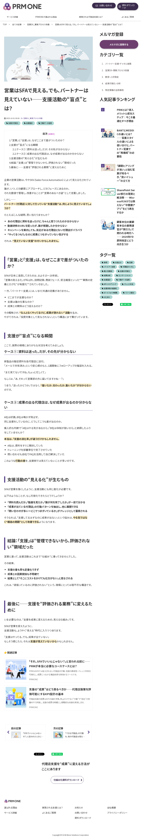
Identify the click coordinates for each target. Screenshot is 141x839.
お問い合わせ (105, 5)
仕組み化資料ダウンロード (66, 779)
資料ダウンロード (128, 6)
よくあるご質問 (128, 16)
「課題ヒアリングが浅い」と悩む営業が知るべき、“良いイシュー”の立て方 (126, 173)
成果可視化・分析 (113, 83)
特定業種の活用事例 (114, 89)
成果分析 (106, 275)
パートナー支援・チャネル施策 (118, 63)
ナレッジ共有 (127, 284)
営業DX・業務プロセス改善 (117, 70)
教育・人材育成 (112, 76)
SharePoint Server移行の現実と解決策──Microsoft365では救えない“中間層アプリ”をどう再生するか (126, 201)
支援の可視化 (13, 123)
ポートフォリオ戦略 (109, 292)
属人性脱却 (107, 271)
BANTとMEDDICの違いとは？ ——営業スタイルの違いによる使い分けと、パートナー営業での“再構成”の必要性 (126, 143)
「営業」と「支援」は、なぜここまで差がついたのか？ (37, 140)
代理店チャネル (127, 266)
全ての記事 (17, 24)
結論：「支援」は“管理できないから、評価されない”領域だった (43, 162)
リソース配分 (128, 292)
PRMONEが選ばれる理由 (46, 16)
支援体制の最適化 (109, 288)
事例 (104, 262)
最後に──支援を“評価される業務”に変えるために (38, 167)
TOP (5, 24)
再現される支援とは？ (52, 807)
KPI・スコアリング (109, 284)
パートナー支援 (108, 266)
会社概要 (111, 807)
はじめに (106, 297)
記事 (130, 262)
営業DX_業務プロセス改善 (38, 24)
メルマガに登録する (119, 44)
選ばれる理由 (10, 807)
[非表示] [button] (51, 134)
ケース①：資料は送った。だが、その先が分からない (43, 149)
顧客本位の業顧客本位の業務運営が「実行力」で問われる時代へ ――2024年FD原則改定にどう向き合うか (125, 233)
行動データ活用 (46, 123)
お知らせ (117, 262)
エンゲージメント (123, 275)
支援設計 (29, 123)
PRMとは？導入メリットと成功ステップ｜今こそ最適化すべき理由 (126, 115)
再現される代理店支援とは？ (91, 16)
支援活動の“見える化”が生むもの (29, 158)
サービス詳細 (12, 16)
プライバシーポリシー (117, 812)
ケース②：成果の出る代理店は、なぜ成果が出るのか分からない (50, 153)
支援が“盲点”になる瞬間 (24, 145)
